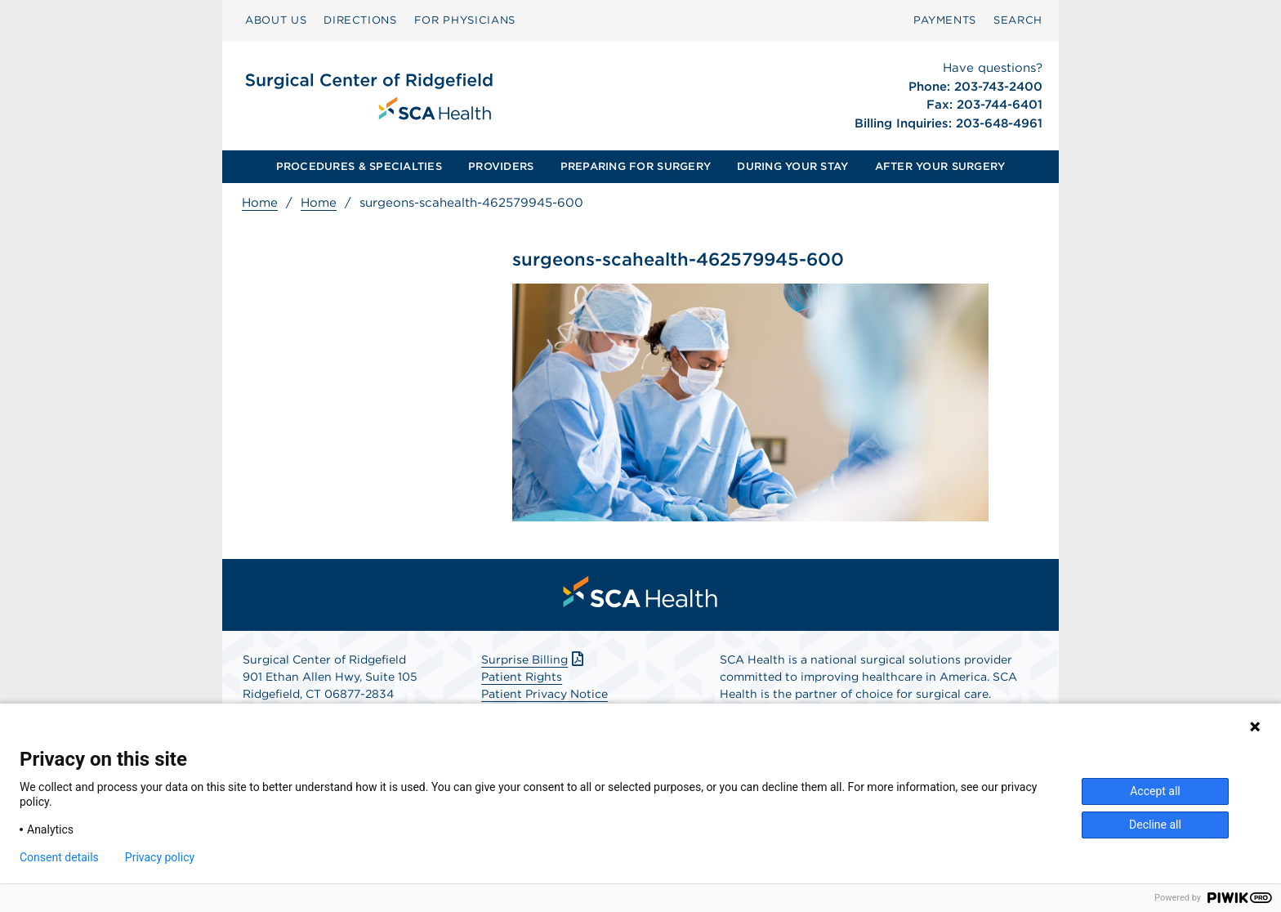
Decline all (1155, 824)
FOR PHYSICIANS (465, 20)
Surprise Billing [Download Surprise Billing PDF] (534, 659)
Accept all (1155, 791)
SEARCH (1017, 20)
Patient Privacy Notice (544, 693)
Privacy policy (159, 857)
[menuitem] (276, 20)
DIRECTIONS (360, 20)
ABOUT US (275, 20)
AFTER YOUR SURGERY (940, 166)
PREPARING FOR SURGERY (635, 166)
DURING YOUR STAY (792, 166)
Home (260, 202)
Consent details (59, 857)
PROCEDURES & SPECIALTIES (359, 166)
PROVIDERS (500, 166)
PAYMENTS (944, 20)
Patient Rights (521, 676)
